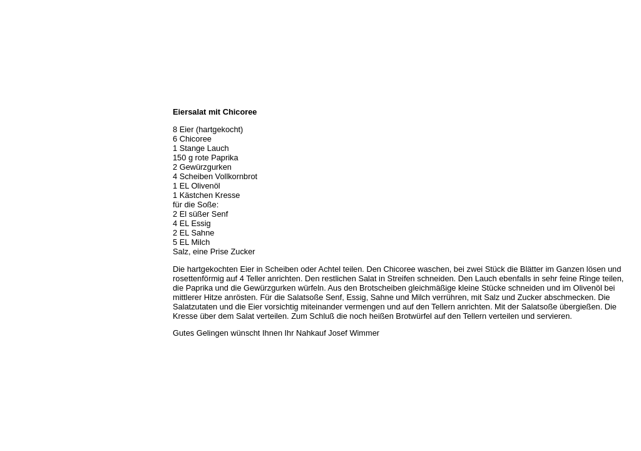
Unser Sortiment (31, 140)
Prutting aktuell (29, 223)
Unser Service (28, 154)
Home (14, 99)
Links (14, 209)
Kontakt (17, 195)
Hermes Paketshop (35, 168)
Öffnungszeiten (29, 126)
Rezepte (18, 181)
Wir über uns (25, 113)
